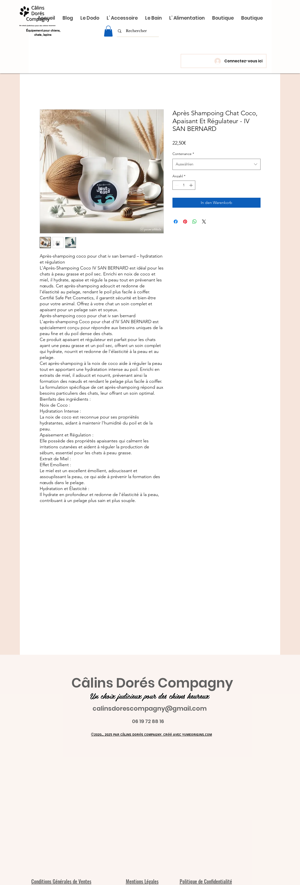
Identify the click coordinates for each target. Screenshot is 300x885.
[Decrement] (176, 185)
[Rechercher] (136, 31)
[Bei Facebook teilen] (176, 222)
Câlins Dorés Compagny (152, 683)
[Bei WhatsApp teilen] (195, 222)
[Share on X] (204, 222)
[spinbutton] (183, 185)
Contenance (183, 154)
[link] (108, 31)
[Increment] (191, 185)
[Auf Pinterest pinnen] (185, 222)
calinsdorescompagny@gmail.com (150, 708)
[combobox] (216, 164)
